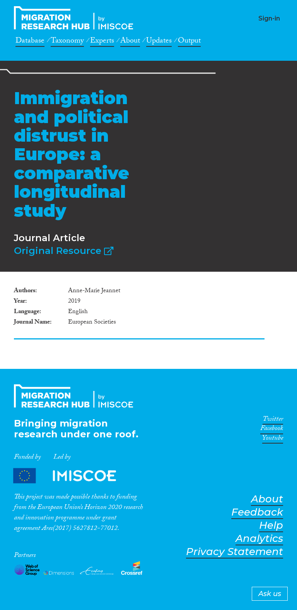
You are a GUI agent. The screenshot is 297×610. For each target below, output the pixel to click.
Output (189, 42)
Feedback (257, 512)
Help (271, 525)
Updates (159, 42)
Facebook (271, 429)
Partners (71, 475)
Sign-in (269, 18)
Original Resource (63, 250)
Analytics (259, 539)
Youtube (272, 439)
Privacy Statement (234, 552)
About (130, 42)
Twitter (273, 420)
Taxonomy (67, 42)
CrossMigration (76, 17)
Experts (102, 42)
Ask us (269, 593)
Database (29, 42)
